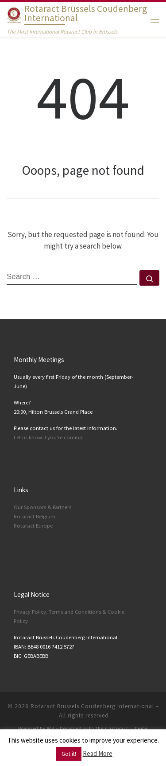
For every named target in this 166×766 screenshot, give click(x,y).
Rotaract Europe (33, 525)
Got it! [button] (69, 754)
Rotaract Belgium (34, 516)
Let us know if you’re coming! (49, 437)
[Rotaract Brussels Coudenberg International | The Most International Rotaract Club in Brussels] (14, 14)
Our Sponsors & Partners (42, 507)
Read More (97, 753)
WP (50, 728)
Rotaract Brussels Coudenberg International (92, 706)
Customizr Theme (126, 728)
